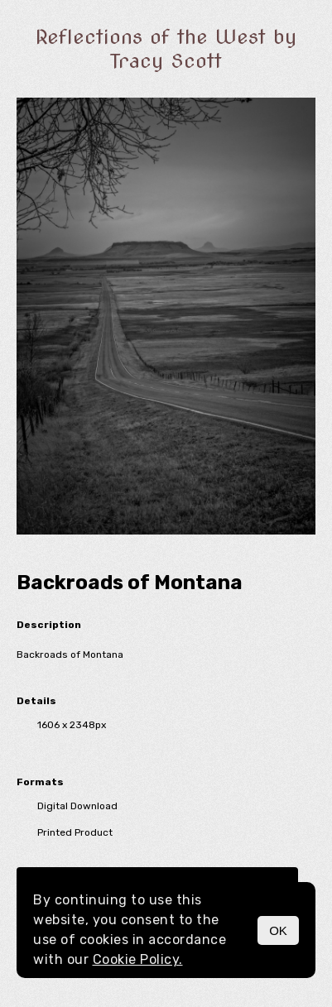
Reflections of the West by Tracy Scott (166, 49)
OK (278, 930)
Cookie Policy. (138, 959)
